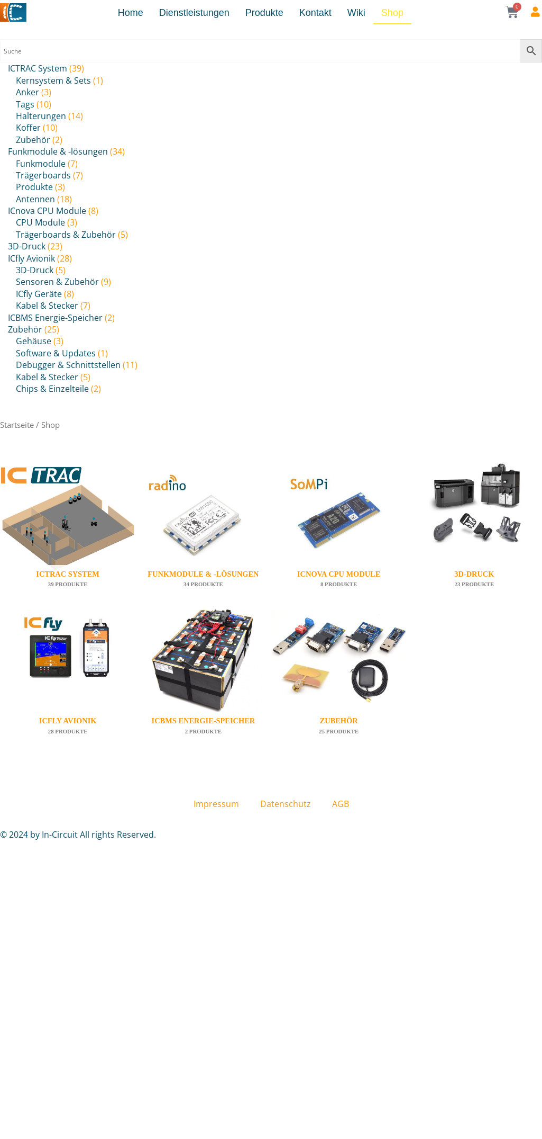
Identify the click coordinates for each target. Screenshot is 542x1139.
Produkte (264, 12)
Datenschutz (285, 804)
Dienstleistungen (194, 12)
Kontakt (315, 12)
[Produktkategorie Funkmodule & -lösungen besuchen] (203, 534)
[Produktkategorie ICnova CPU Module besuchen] (339, 534)
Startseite (17, 424)
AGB (340, 804)
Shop (392, 12)
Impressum (216, 804)
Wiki (356, 12)
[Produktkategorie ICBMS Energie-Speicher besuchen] (203, 681)
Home (130, 12)
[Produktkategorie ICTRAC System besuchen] (67, 534)
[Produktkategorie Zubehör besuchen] (339, 681)
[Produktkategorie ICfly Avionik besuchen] (67, 681)
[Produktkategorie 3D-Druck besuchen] (474, 534)
